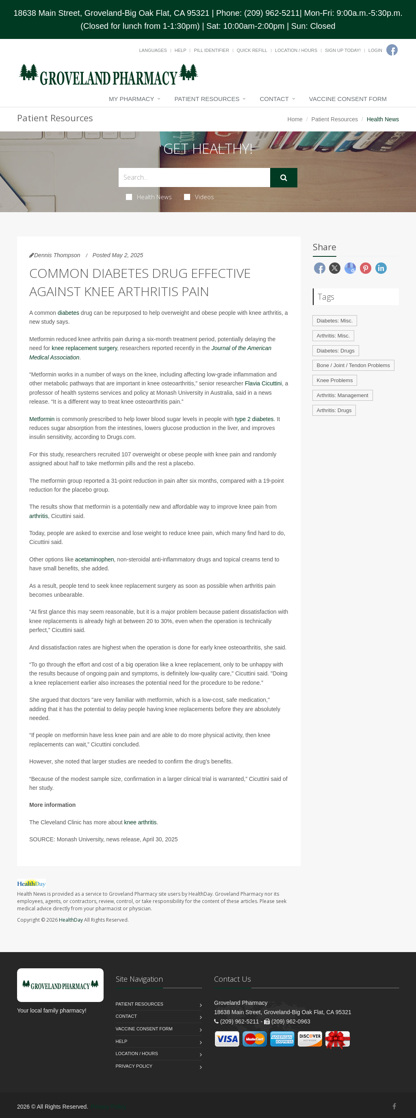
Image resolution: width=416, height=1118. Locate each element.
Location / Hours (296, 50)
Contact (274, 98)
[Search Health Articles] (194, 177)
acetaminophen (94, 559)
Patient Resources (206, 98)
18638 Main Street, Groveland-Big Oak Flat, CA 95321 (111, 13)
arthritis (38, 516)
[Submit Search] (283, 177)
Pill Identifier (211, 50)
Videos (199, 197)
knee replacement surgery (84, 348)
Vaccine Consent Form (348, 98)
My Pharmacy (131, 98)
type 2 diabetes (254, 419)
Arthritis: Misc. (333, 336)
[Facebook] (392, 50)
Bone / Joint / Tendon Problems (353, 365)
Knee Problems (335, 380)
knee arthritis (140, 822)
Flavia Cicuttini (263, 383)
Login (375, 50)
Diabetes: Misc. (335, 321)
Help (180, 50)
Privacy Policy (134, 1066)
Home (295, 119)
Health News (149, 197)
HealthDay (71, 919)
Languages (153, 50)
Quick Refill (252, 50)
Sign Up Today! (343, 50)
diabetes (68, 313)
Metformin (41, 419)
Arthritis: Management (342, 395)
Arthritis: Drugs (334, 410)
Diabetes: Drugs (336, 351)
